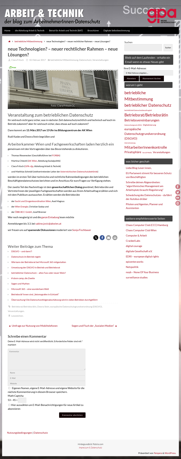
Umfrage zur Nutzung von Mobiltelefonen (33, 325)
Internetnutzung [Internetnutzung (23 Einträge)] (129, 143)
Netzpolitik (132, 266)
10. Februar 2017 (37, 60)
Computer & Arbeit (136, 235)
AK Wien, (32, 160)
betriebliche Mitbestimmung (28, 41)
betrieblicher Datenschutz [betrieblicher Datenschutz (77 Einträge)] (147, 105)
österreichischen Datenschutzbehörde (79, 171)
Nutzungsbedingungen (19, 432)
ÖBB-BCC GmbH (23, 212)
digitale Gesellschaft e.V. (139, 251)
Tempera (158, 453)
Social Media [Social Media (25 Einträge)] (147, 152)
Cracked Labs (133, 240)
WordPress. (170, 453)
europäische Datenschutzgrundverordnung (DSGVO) (76, 306)
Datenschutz (85, 60)
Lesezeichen (17, 315)
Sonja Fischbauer (81, 229)
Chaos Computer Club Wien (141, 230)
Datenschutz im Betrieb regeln (26, 256)
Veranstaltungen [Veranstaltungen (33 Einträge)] (161, 152)
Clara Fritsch (17, 60)
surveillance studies (137, 277)
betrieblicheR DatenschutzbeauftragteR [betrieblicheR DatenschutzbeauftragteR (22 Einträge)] (138, 110)
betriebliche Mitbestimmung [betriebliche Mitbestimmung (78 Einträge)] (138, 95)
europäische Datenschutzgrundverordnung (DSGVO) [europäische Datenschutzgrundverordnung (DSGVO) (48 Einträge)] (144, 133)
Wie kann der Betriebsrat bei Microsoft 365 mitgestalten (38, 262)
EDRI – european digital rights (142, 256)
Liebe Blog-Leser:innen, (139, 167)
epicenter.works (134, 261)
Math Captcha (15, 395)
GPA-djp (29, 166)
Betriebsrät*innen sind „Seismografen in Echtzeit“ (35, 294)
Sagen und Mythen (20, 283)
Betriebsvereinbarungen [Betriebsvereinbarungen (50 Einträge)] (141, 120)
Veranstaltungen (100, 60)
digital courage (134, 245)
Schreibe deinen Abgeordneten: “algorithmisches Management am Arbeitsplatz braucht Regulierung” (144, 186)
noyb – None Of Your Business (142, 272)
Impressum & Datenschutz (90, 447)
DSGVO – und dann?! (21, 251)
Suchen (128, 42)
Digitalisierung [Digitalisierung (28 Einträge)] (149, 125)
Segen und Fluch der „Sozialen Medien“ (94, 325)
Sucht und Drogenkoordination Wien (33, 201)
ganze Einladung (50, 217)
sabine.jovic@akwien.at (48, 223)
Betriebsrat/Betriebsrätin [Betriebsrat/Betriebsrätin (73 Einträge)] (146, 114)
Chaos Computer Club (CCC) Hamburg (147, 225)
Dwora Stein (43, 306)
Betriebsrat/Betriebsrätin (24, 306)
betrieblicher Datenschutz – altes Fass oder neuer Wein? (38, 272)
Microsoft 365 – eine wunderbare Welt (30, 289)
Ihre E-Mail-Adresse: (135, 68)
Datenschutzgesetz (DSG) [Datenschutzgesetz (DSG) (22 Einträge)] (133, 125)
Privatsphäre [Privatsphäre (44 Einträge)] (132, 152)
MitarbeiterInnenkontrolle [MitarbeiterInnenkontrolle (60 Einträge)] (145, 147)
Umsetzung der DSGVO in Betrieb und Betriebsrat (35, 267)
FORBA (56, 155)
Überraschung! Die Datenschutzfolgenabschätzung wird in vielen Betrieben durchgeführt (54, 299)
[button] (95, 237)
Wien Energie (21, 206)
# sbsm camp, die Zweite (23, 278)
